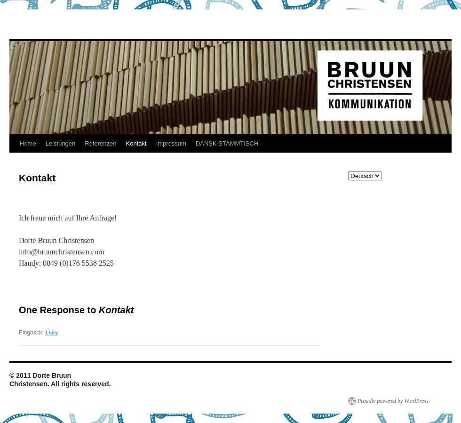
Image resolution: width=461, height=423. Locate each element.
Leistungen (61, 143)
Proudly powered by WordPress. (394, 401)
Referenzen (100, 143)
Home (28, 143)
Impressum (171, 143)
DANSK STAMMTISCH (227, 143)
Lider (51, 332)
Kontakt (136, 143)
